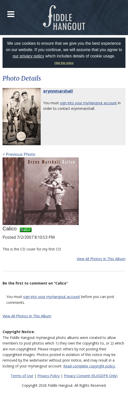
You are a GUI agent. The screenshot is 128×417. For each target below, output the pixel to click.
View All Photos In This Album (101, 258)
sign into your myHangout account (88, 102)
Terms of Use (22, 375)
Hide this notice (63, 62)
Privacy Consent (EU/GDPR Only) (91, 375)
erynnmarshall (58, 91)
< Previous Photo (19, 154)
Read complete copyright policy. (89, 366)
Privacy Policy (48, 375)
